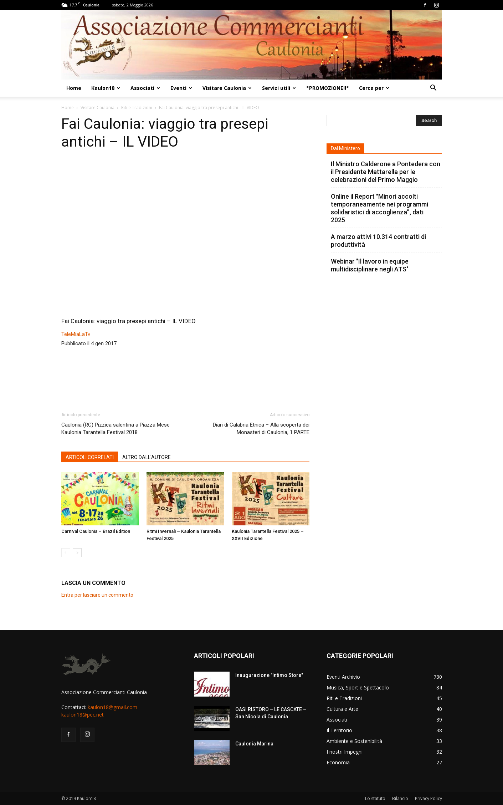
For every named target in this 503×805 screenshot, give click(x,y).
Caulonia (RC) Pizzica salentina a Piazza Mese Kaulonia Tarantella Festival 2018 (115, 428)
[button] (433, 88)
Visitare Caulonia (227, 88)
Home (73, 88)
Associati (145, 88)
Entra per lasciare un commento (97, 595)
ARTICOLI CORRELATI (90, 457)
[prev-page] (65, 552)
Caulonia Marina (254, 744)
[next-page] (77, 552)
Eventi (181, 88)
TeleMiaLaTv (75, 334)
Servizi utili (279, 88)
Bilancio (400, 798)
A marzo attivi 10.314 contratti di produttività (378, 240)
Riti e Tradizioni (136, 108)
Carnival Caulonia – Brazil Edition (95, 531)
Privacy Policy (428, 798)
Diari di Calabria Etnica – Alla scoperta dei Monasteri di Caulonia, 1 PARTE (261, 428)
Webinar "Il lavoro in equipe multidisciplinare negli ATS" (370, 265)
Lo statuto (375, 798)
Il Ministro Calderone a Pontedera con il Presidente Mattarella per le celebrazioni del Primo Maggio (385, 171)
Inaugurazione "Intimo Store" (269, 675)
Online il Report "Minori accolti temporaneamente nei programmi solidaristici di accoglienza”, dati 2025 (379, 208)
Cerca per (374, 88)
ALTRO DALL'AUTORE (146, 457)
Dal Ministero (345, 148)
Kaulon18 (105, 88)
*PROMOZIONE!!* (327, 88)
